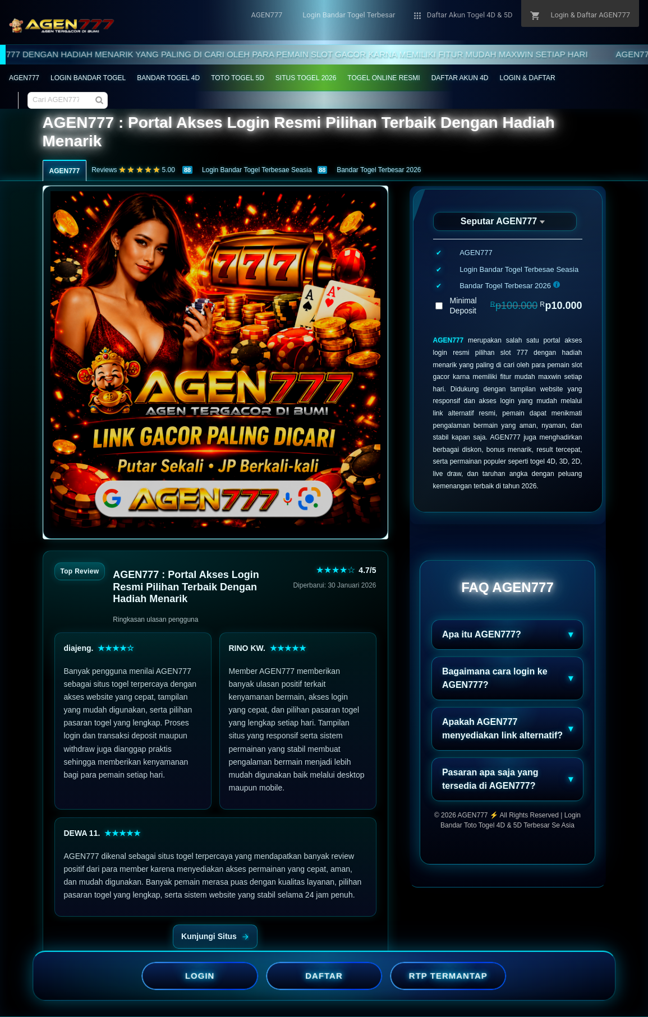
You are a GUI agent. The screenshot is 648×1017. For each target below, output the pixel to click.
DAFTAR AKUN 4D (460, 78)
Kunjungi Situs (215, 936)
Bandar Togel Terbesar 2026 (379, 170)
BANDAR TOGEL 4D (168, 78)
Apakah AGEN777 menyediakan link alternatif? (502, 728)
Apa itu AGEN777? (481, 634)
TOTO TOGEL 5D (237, 78)
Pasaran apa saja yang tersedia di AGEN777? (490, 779)
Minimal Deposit (516, 305)
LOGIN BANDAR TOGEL (88, 78)
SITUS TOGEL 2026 (306, 78)
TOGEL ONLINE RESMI (383, 78)
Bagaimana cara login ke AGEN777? (495, 678)
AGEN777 (24, 78)
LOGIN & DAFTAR (527, 78)
